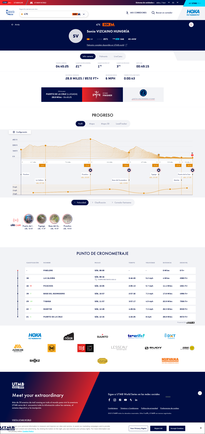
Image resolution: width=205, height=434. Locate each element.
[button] (191, 24)
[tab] (88, 56)
